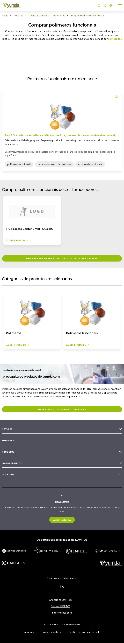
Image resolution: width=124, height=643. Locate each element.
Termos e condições (51, 632)
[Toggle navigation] (120, 6)
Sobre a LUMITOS (60, 606)
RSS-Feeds (8, 474)
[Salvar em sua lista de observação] (116, 97)
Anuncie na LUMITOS (60, 599)
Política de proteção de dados (84, 632)
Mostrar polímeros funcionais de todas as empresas (62, 258)
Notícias (7, 429)
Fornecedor (114, 38)
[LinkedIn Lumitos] (62, 586)
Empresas (8, 440)
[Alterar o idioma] (111, 6)
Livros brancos (12, 463)
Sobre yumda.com (62, 612)
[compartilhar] (105, 6)
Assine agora (62, 519)
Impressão (29, 632)
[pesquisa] (99, 6)
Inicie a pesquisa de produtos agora (62, 409)
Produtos (8, 452)
